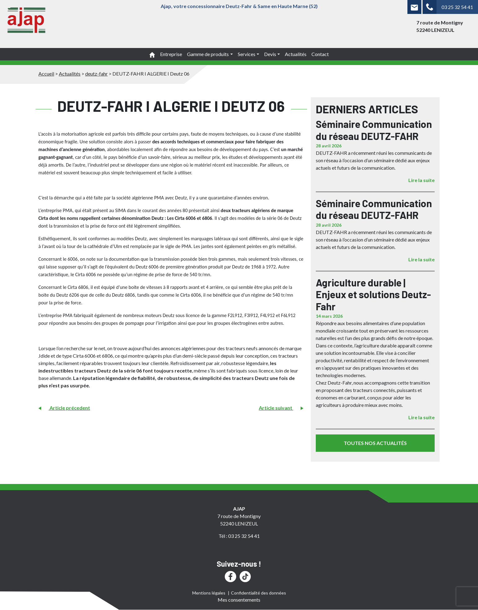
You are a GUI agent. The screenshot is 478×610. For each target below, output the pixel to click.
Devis (270, 54)
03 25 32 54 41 (457, 7)
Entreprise (171, 54)
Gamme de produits (208, 54)
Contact (320, 54)
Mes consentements (239, 600)
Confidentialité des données (258, 592)
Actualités (295, 54)
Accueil (46, 73)
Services (246, 54)
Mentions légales (208, 592)
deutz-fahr (96, 73)
